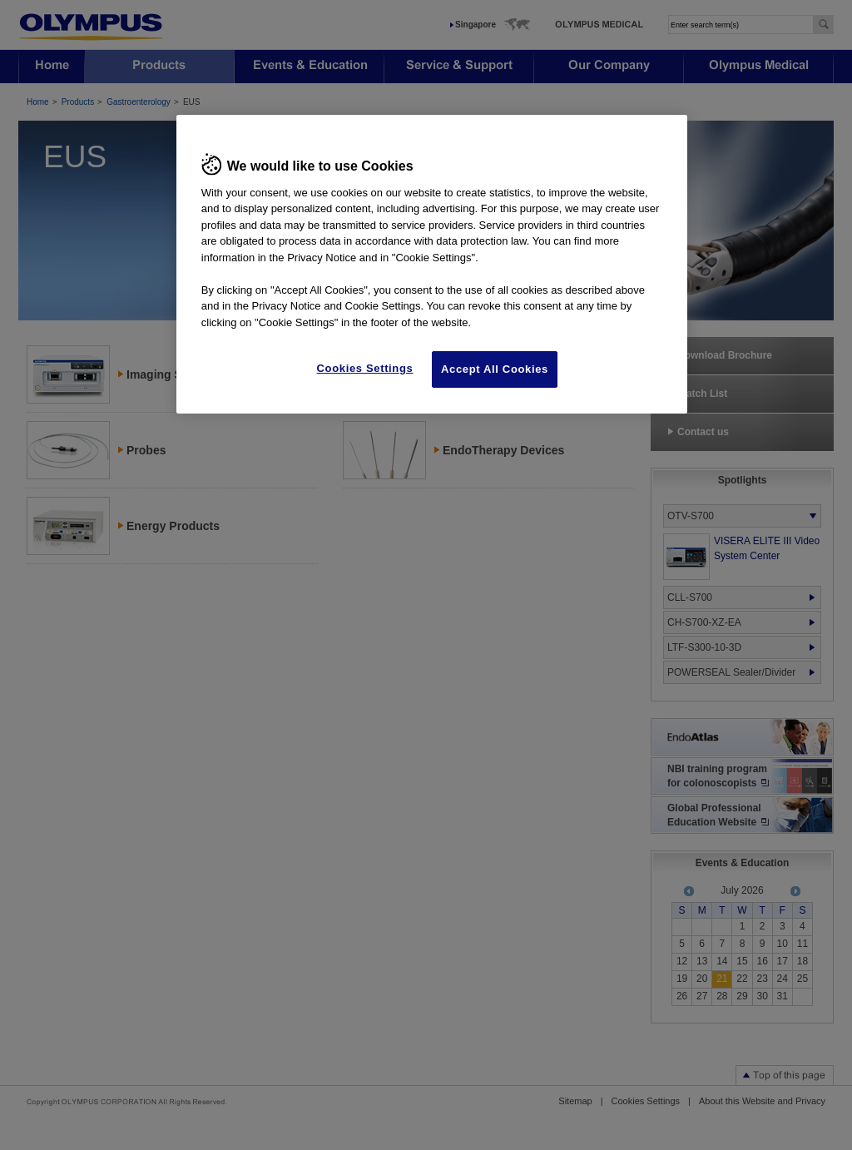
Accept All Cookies (494, 369)
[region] (431, 264)
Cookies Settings (365, 368)
